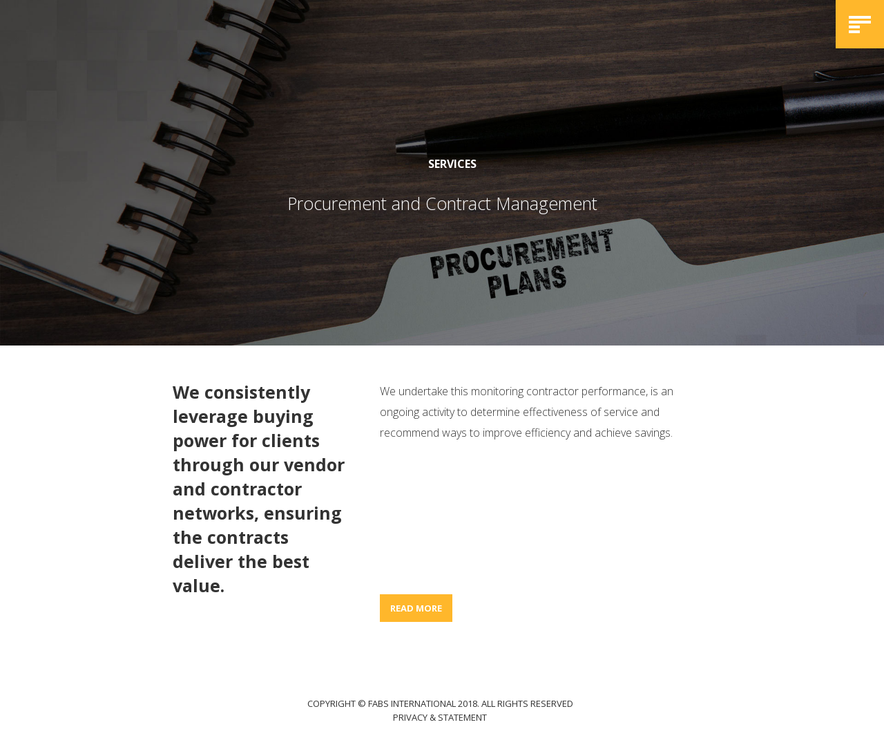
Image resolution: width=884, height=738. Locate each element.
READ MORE (416, 608)
